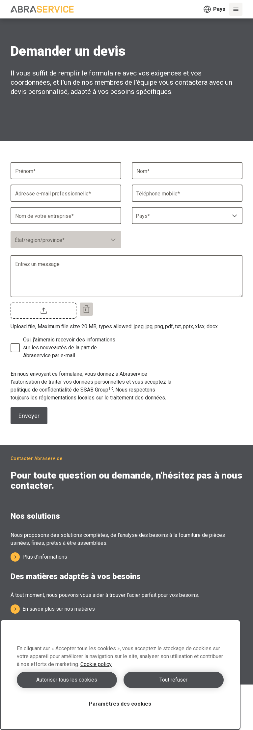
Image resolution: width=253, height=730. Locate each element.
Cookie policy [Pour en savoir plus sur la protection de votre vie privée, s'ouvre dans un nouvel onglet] (96, 664)
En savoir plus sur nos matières (53, 609)
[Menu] (235, 9)
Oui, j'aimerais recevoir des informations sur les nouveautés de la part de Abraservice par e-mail (69, 347)
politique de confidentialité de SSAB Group (62, 390)
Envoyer (29, 415)
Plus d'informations (39, 557)
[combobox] (187, 215)
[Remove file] (86, 309)
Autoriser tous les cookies (66, 680)
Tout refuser (173, 680)
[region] (120, 675)
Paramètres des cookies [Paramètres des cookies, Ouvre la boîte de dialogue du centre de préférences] (120, 704)
